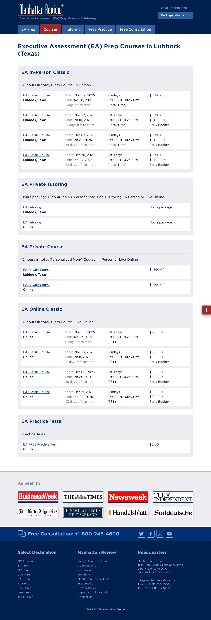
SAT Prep (24, 579)
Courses (51, 29)
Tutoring (73, 29)
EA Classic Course (36, 95)
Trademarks (85, 583)
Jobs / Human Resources (94, 561)
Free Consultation (135, 29)
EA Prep (28, 29)
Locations (84, 574)
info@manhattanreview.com (156, 580)
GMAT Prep (25, 561)
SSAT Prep (25, 588)
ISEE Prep (24, 592)
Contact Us (85, 597)
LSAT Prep (25, 574)
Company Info (87, 565)
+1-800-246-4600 (97, 533)
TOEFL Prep (26, 597)
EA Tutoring (32, 207)
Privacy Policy (87, 588)
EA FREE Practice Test (39, 444)
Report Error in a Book (93, 592)
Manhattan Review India (94, 579)
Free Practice (100, 29)
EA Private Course (36, 270)
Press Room (85, 570)
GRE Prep (24, 570)
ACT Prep (24, 583)
